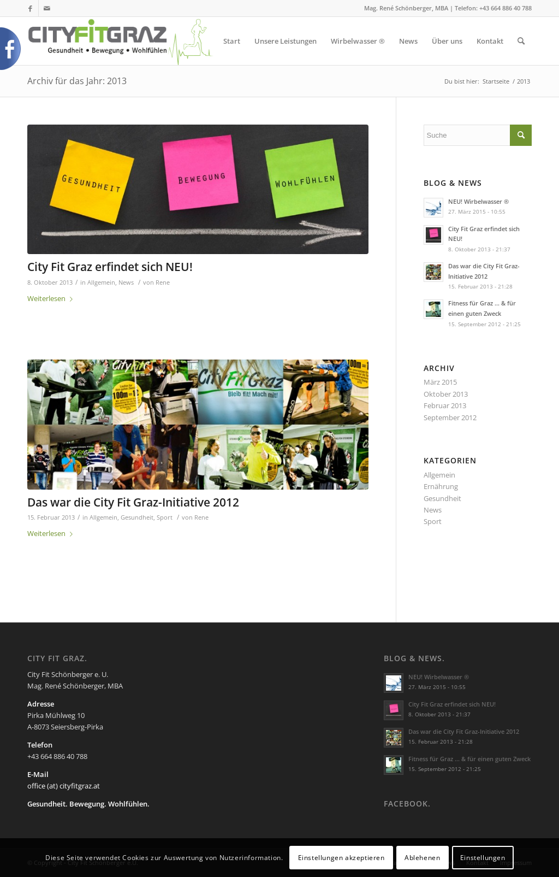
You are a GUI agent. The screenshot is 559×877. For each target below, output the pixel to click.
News (126, 282)
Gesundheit (137, 517)
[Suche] (521, 41)
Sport (165, 517)
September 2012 (450, 417)
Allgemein (101, 282)
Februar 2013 (445, 405)
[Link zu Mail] (47, 8)
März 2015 (440, 382)
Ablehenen (422, 857)
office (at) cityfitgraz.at (63, 786)
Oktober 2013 (446, 394)
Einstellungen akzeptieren (341, 857)
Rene (163, 282)
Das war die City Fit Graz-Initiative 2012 (133, 502)
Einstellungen (483, 857)
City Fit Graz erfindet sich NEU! (110, 266)
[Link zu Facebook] (30, 8)
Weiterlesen (52, 298)
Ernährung (441, 486)
